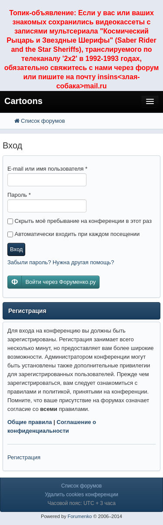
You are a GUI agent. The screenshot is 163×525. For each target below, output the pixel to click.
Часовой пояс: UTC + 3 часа (81, 503)
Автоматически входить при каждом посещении (73, 234)
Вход (16, 249)
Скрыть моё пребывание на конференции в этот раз (79, 221)
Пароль (19, 195)
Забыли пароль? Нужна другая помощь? (60, 262)
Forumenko (79, 516)
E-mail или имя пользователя (47, 168)
